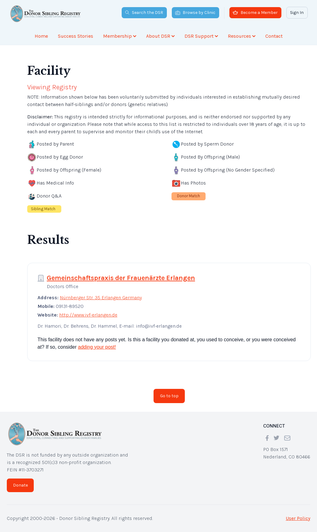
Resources (241, 36)
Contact (274, 36)
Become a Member (255, 12)
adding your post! (97, 347)
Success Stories (75, 36)
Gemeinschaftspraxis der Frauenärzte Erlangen (121, 278)
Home (41, 36)
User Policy (298, 518)
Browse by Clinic (195, 12)
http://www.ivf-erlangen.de (88, 315)
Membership (119, 36)
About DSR (160, 36)
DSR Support (201, 36)
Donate (20, 485)
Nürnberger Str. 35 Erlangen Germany (101, 297)
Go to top (169, 395)
